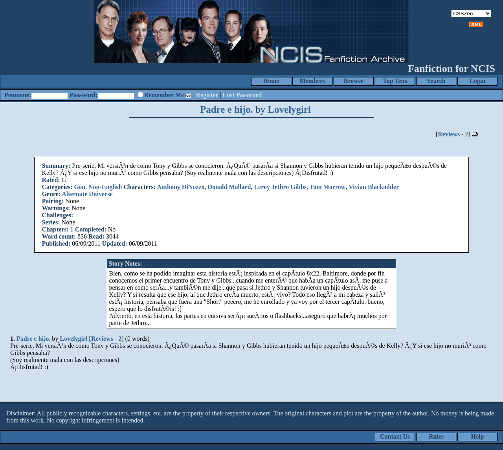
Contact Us (395, 436)
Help (477, 436)
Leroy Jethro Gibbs (280, 187)
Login (477, 80)
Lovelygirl (289, 109)
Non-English (105, 187)
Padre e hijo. (226, 109)
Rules (436, 436)
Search (436, 80)
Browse (353, 80)
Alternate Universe (87, 194)
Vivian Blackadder (374, 187)
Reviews (449, 134)
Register (207, 95)
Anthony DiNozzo (180, 187)
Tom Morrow (327, 187)
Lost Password (242, 95)
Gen (79, 187)
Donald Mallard (229, 187)
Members (312, 80)
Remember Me (164, 95)
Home (271, 80)
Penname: (17, 95)
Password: (83, 95)
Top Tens (395, 80)
